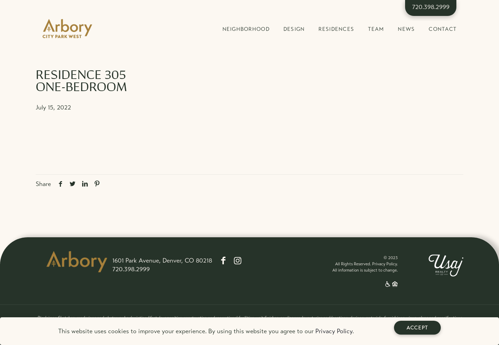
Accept (417, 328)
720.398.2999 (430, 7)
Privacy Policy (333, 331)
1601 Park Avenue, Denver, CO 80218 (162, 260)
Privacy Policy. (385, 264)
